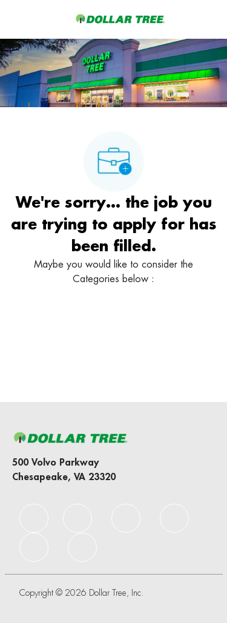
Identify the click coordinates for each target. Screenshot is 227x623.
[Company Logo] (119, 18)
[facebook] (33, 518)
